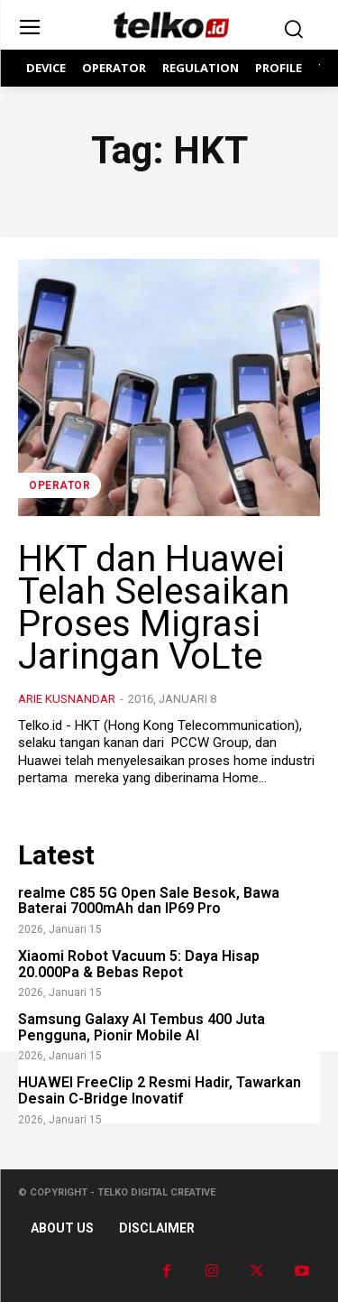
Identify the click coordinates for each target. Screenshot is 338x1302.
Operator (59, 485)
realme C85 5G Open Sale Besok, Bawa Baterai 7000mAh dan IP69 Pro (148, 901)
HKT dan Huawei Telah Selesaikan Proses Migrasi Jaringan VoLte (153, 608)
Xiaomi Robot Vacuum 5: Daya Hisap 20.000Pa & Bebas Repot (139, 964)
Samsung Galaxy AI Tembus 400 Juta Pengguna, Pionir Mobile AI (141, 1027)
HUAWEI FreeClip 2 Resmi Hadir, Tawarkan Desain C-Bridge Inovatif (159, 1090)
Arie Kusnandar (66, 699)
